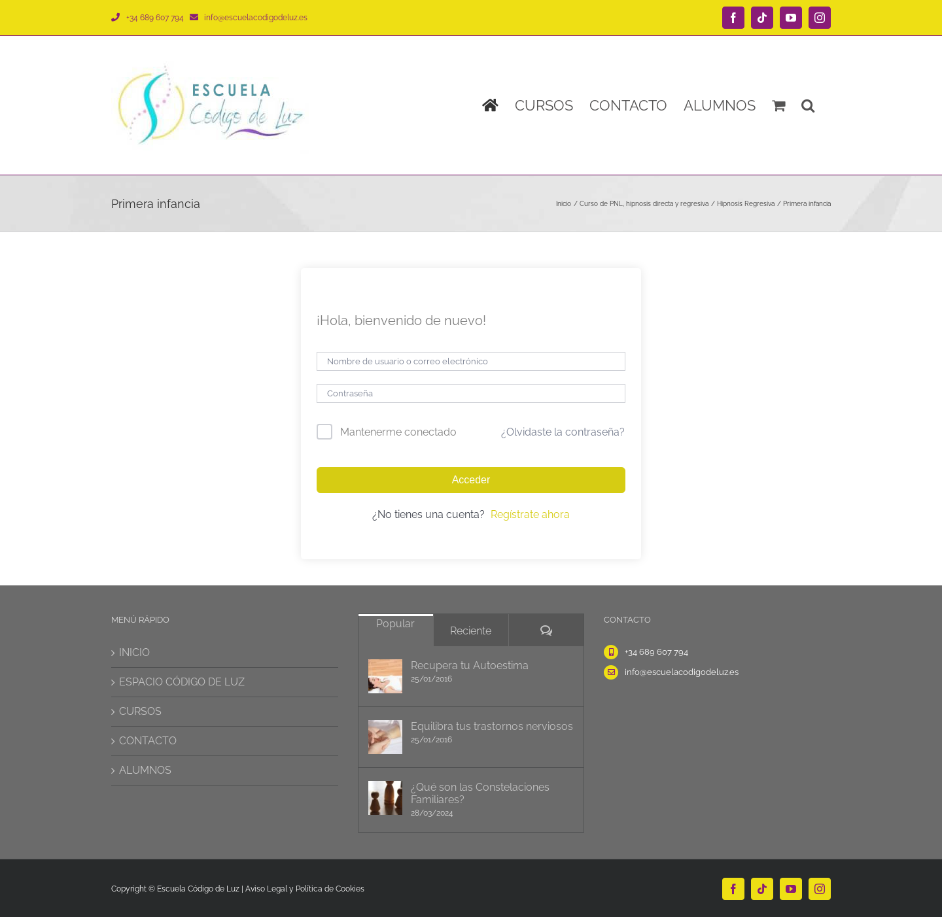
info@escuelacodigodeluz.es (255, 17)
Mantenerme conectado (398, 432)
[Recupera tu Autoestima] (385, 676)
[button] (807, 105)
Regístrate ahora (530, 514)
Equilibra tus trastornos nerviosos (492, 726)
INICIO (134, 652)
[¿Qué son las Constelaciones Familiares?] (385, 798)
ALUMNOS (145, 770)
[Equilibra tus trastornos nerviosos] (385, 737)
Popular (395, 623)
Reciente (470, 631)
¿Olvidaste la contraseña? (563, 432)
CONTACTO (148, 741)
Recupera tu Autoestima (470, 665)
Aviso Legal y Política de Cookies (304, 888)
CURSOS (140, 711)
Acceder (471, 479)
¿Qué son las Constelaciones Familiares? (480, 793)
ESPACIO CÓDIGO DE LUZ (182, 682)
